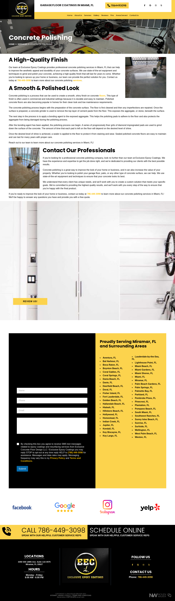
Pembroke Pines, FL (145, 398)
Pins (114, 15)
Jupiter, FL (108, 425)
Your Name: (136, 581)
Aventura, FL (109, 358)
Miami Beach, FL (143, 366)
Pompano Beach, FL (145, 409)
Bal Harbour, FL (111, 361)
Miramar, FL (141, 380)
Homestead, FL (111, 418)
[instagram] (159, 5)
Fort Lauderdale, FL (113, 397)
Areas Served (123, 15)
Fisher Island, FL (111, 393)
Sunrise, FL (141, 423)
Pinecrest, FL (142, 401)
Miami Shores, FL (144, 373)
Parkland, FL (141, 394)
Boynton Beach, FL (113, 368)
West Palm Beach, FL (146, 433)
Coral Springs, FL (112, 375)
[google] (153, 5)
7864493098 (118, 5)
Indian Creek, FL (111, 421)
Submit (22, 468)
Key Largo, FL (110, 436)
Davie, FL (108, 382)
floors (102, 96)
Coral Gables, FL (111, 372)
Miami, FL (140, 377)
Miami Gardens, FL (144, 370)
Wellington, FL (142, 430)
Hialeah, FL (108, 407)
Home (71, 15)
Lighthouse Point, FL (146, 362)
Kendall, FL (109, 428)
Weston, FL (141, 437)
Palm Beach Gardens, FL (148, 384)
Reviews (106, 15)
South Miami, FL (143, 412)
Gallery (98, 15)
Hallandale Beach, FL (114, 404)
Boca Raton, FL (111, 365)
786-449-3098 (24, 80)
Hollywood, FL (110, 414)
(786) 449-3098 (75, 452)
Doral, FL (107, 389)
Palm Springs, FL (144, 387)
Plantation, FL (142, 405)
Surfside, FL (141, 426)
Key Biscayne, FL (112, 432)
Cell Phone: (136, 584)
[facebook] (147, 5)
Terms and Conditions (81, 595)
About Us (80, 15)
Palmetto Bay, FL (144, 391)
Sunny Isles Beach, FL (146, 419)
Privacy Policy (57, 458)
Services (89, 15)
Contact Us (135, 15)
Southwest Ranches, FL (147, 416)
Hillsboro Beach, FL (113, 411)
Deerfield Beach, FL (113, 386)
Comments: (136, 587)
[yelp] (164, 5)
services (77, 80)
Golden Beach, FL (112, 400)
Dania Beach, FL (111, 379)
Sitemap (53, 595)
